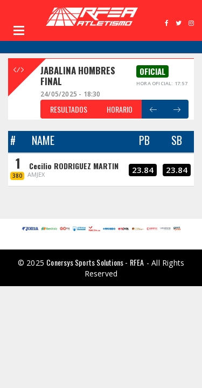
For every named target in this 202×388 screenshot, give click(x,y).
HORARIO (120, 109)
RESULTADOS (68, 109)
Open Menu (19, 30)
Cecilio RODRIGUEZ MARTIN (74, 165)
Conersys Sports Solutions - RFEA (95, 262)
